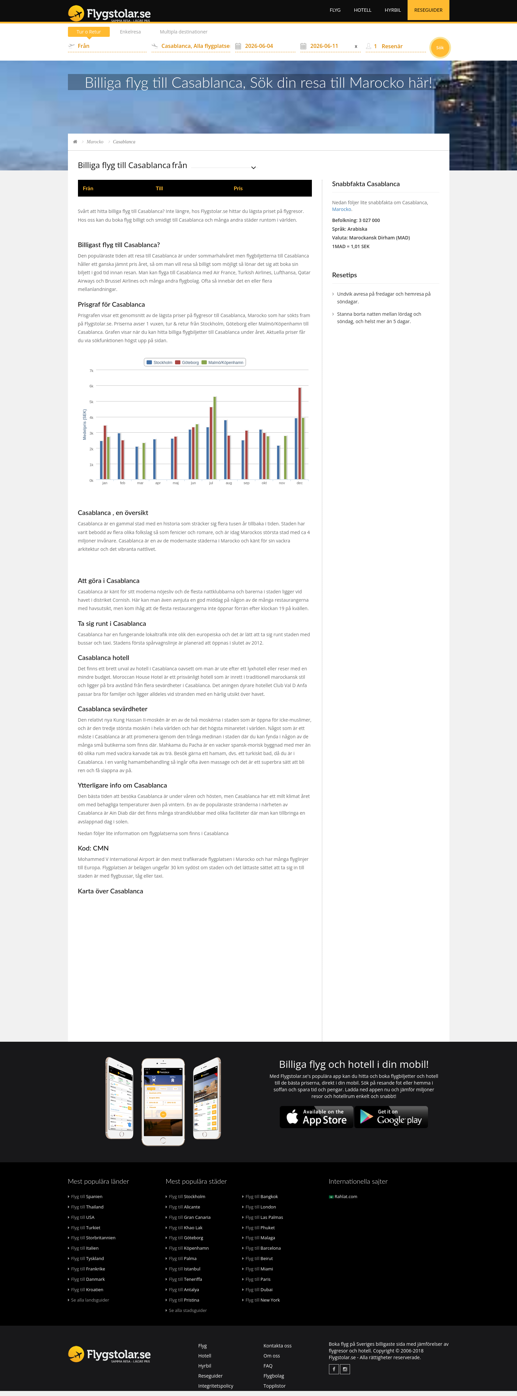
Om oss (272, 1360)
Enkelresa (131, 36)
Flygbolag (274, 1381)
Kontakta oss (278, 1350)
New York (261, 1305)
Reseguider (428, 13)
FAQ (268, 1371)
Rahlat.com (343, 1201)
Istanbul (183, 1274)
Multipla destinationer (185, 36)
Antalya (182, 1295)
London (259, 1212)
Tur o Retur (89, 36)
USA (81, 1222)
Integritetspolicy (216, 1391)
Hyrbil (393, 13)
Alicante (183, 1212)
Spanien (85, 1201)
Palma (181, 1263)
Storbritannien (92, 1243)
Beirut (257, 1263)
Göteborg (184, 1243)
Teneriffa (184, 1284)
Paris (256, 1284)
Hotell (362, 13)
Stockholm (185, 1201)
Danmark (86, 1284)
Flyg (335, 13)
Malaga (258, 1243)
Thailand (86, 1212)
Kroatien (85, 1295)
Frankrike (86, 1274)
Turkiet (84, 1233)
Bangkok (260, 1201)
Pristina (182, 1305)
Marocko (95, 146)
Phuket (258, 1233)
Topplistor (275, 1391)
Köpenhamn (187, 1253)
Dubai (257, 1295)
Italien (83, 1253)
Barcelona (261, 1253)
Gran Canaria (188, 1222)
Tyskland (86, 1263)
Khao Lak (184, 1233)
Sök (440, 53)
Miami (257, 1274)
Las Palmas (262, 1222)
